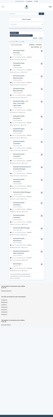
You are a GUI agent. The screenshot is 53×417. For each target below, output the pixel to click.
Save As (35, 38)
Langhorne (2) (4, 304)
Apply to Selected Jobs (16, 44)
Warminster (13, 150)
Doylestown (13, 84)
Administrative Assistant (21, 268)
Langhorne (13, 59)
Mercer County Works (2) (6, 324)
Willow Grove (13, 211)
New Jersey (18, 72)
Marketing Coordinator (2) (6, 290)
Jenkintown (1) (4, 314)
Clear (40, 38)
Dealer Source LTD (17, 265)
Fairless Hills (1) (4, 311)
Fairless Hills (13, 260)
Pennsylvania (17, 59)
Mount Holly (13, 125)
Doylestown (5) (4, 299)
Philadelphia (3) (4, 302)
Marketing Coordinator (21, 57)
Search (41, 14)
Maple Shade (13, 72)
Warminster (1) (4, 309)
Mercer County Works (17, 54)
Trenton (12, 112)
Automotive (14, 57)
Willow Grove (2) (4, 307)
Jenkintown (13, 188)
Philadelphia (13, 163)
